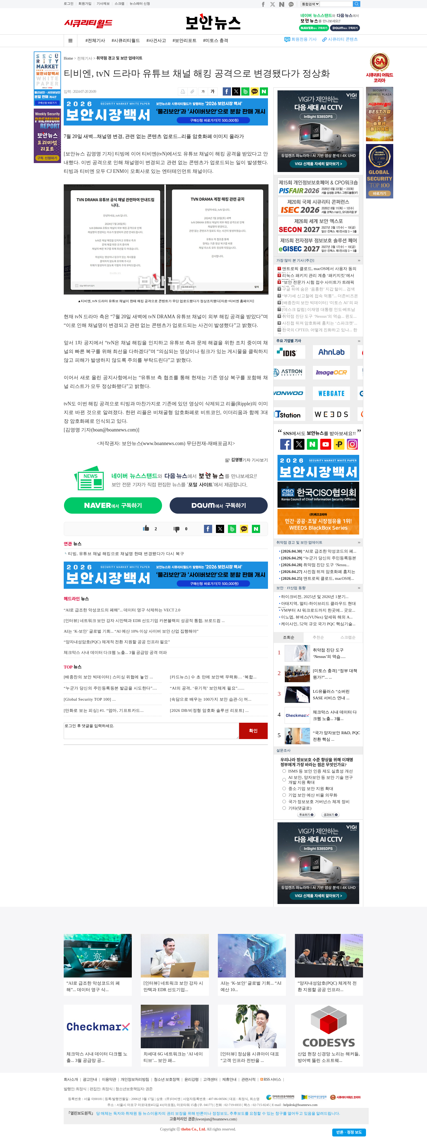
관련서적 (248, 1079)
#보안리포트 (185, 40)
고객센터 (210, 1079)
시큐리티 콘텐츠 (343, 39)
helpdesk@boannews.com (300, 1105)
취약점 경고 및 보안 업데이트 (119, 58)
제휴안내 (229, 1079)
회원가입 (84, 3)
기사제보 (103, 3)
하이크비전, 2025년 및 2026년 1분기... (315, 597)
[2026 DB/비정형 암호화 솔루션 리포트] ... (209, 710)
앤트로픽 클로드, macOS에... (317, 578)
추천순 (318, 637)
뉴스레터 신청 (140, 3)
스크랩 (119, 3)
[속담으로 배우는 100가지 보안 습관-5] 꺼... (211, 699)
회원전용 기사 (304, 39)
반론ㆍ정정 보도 (349, 1132)
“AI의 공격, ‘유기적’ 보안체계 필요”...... (207, 688)
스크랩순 (348, 637)
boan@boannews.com (114, 430)
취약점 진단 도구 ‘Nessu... (315, 565)
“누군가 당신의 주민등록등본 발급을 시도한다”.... (110, 688)
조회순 (288, 637)
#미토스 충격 (215, 40)
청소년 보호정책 (166, 1079)
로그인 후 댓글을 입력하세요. (151, 731)
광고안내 (90, 1079)
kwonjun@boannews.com (216, 1119)
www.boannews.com (163, 443)
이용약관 (109, 1079)
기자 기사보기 (246, 460)
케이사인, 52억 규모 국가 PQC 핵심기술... (318, 624)
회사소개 (71, 1079)
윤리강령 (191, 1079)
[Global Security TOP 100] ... (90, 699)
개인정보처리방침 (135, 1079)
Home (68, 58)
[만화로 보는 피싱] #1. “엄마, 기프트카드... (104, 710)
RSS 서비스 (272, 1079)
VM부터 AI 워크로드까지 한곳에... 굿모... (318, 610)
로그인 (69, 3)
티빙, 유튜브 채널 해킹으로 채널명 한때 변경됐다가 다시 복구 (126, 553)
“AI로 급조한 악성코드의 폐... (318, 551)
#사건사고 (156, 40)
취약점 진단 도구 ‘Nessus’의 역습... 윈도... (319, 316)
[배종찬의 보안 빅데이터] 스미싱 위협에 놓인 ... (108, 677)
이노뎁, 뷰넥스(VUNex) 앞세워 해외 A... (316, 617)
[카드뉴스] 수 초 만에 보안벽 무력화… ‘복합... (213, 677)
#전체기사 (95, 40)
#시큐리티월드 (126, 40)
